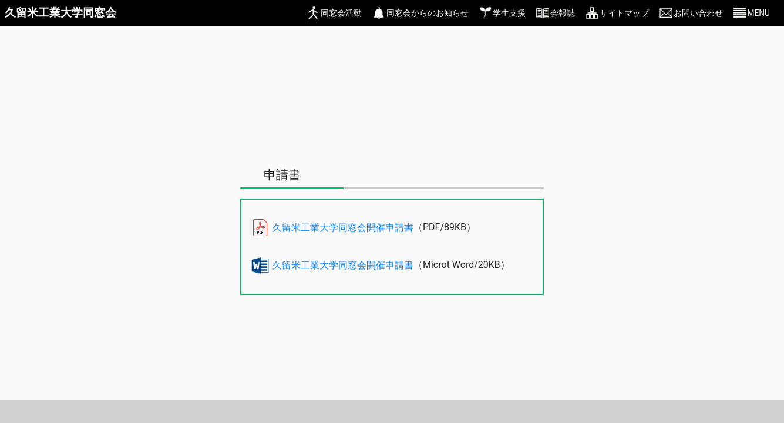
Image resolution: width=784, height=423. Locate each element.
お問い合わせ (698, 13)
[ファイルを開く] (487, 227)
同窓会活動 (341, 13)
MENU (758, 13)
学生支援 (509, 13)
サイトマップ (624, 13)
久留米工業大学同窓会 (60, 12)
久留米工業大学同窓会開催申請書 (342, 227)
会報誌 (562, 13)
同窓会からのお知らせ (427, 13)
